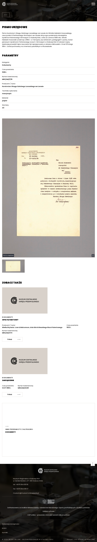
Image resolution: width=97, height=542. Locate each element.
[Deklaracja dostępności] (48, 524)
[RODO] (48, 528)
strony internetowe (86, 539)
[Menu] (93, 4)
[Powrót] (6, 15)
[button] (48, 188)
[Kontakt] (48, 532)
